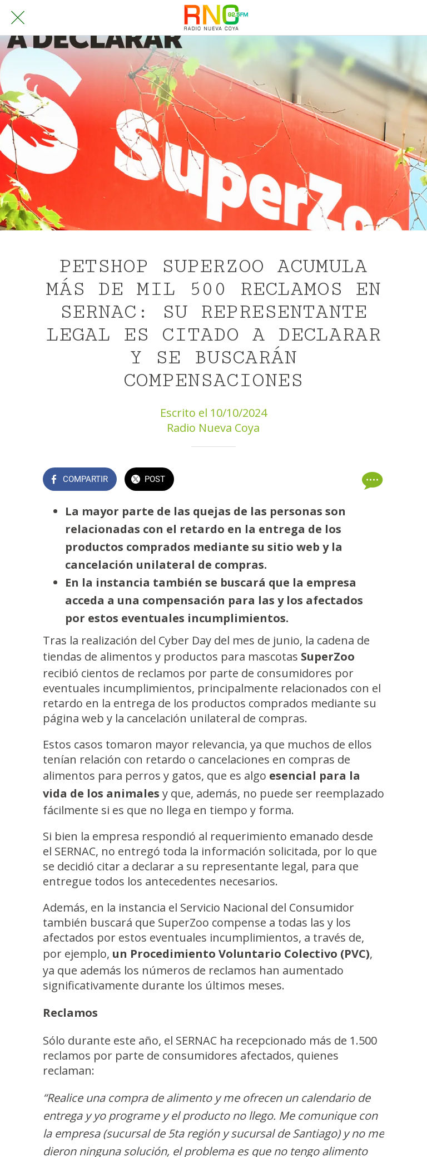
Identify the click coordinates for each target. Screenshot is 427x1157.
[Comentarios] (371, 480)
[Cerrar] (17, 17)
